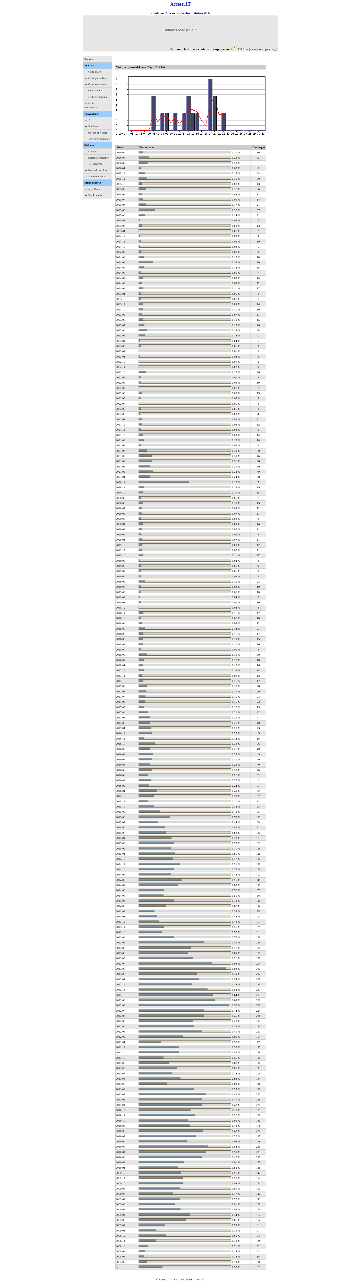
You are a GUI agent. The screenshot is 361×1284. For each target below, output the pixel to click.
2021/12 (120, 424)
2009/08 (120, 1193)
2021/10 (120, 435)
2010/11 (120, 1115)
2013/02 (120, 973)
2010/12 (120, 1110)
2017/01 (120, 728)
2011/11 (120, 1052)
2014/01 (120, 916)
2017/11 (120, 675)
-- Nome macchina (95, 176)
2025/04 (120, 215)
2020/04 (120, 523)
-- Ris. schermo (94, 163)
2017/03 (120, 717)
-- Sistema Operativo (97, 157)
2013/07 (120, 947)
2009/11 (120, 1177)
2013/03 (120, 968)
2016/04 (120, 775)
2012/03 (120, 1031)
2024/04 (120, 278)
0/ (117, 1267)
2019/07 (120, 570)
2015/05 (120, 832)
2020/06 (120, 513)
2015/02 (120, 848)
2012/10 (120, 994)
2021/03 (120, 466)
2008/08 (120, 1256)
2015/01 (120, 853)
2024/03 (120, 283)
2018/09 (120, 623)
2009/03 (120, 1219)
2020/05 (120, 518)
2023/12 (120, 298)
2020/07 (120, 508)
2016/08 (120, 754)
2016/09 (120, 748)
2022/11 (120, 366)
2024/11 (120, 241)
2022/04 (120, 403)
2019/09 (120, 560)
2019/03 (120, 592)
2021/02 (120, 471)
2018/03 (120, 654)
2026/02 (120, 162)
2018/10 (120, 618)
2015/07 (120, 822)
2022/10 (120, 372)
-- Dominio (91, 126)
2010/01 (120, 1167)
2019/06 (120, 576)
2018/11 (120, 612)
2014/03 (120, 905)
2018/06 (120, 638)
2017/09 (120, 686)
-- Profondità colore (96, 170)
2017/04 (120, 712)
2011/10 (120, 1057)
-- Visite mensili (94, 90)
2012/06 (120, 1015)
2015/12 (120, 795)
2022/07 (120, 387)
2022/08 (120, 382)
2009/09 (120, 1188)
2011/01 (120, 1104)
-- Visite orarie (93, 71)
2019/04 (120, 586)
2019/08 (120, 565)
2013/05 (120, 958)
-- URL (89, 120)
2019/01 (120, 602)
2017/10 (120, 680)
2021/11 (120, 429)
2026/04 (120, 152)
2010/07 (120, 1136)
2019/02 (120, 597)
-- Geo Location (94, 195)
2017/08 (120, 691)
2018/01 (120, 665)
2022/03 (120, 408)
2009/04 (120, 1214)
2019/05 (120, 581)
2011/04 (120, 1089)
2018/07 (120, 633)
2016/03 (120, 780)
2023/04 (120, 340)
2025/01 (120, 230)
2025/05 (120, 210)
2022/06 (120, 393)
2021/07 (120, 445)
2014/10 (120, 869)
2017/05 (120, 707)
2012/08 (120, 1005)
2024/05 (120, 272)
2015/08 (120, 817)
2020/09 (120, 497)
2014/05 (120, 895)
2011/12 (120, 1047)
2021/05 (120, 455)
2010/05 (120, 1146)
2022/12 (120, 361)
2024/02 (120, 288)
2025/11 (120, 178)
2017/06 (120, 701)
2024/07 (120, 262)
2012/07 (120, 1010)
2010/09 (120, 1125)
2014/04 (120, 900)
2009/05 (120, 1209)
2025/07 (120, 199)
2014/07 (120, 885)
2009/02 (120, 1225)
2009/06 (120, 1204)
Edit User (243, 49)
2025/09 (120, 188)
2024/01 (120, 293)
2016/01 (120, 790)
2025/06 (120, 204)
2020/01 (120, 539)
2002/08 (120, 1261)
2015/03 (120, 843)
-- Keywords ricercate (97, 138)
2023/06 (120, 330)
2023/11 (120, 304)
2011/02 (120, 1099)
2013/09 (120, 937)
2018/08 (120, 628)
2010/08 (120, 1130)
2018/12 (120, 607)
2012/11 (120, 989)
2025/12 (120, 173)
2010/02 (120, 1162)
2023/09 (120, 314)
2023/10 (120, 309)
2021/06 (120, 450)
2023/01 (120, 356)
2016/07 (120, 759)
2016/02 (120, 785)
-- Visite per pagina (96, 96)
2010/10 (120, 1120)
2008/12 (120, 1235)
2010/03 (120, 1157)
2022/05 (120, 398)
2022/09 (120, 377)
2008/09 (120, 1251)
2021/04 (120, 461)
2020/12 (120, 482)
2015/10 (120, 806)
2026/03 (120, 157)
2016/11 (120, 738)
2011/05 (120, 1083)
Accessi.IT (199, 1279)
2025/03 (120, 220)
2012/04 (120, 1026)
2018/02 (120, 660)
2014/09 (120, 874)
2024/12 (120, 236)
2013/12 (120, 921)
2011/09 (120, 1062)
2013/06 (120, 953)
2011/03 (120, 1094)
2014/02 (120, 911)
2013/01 (120, 979)
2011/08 (120, 1068)
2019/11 (120, 550)
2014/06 (120, 890)
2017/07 (120, 696)
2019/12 (120, 544)
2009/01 (120, 1230)
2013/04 (120, 963)
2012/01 (120, 1042)
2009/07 (120, 1199)
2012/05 (120, 1020)
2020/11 (120, 487)
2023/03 (120, 346)
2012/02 (120, 1036)
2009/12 (120, 1172)
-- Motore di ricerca (96, 132)
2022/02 (120, 413)
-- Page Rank (92, 188)
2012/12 (120, 984)
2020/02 (120, 534)
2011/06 (120, 1078)
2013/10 (120, 932)
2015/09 (120, 811)
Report (88, 59)
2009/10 (120, 1183)
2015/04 (120, 837)
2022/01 (120, 419)
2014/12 (120, 858)
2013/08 (120, 942)
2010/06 (120, 1141)
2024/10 (120, 246)
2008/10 (120, 1246)
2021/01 (120, 476)
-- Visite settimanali (96, 84)
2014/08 (120, 879)
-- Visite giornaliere (96, 78)
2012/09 (120, 1000)
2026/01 (120, 168)
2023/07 (120, 325)
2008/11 (120, 1240)
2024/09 (120, 251)
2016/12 (120, 733)
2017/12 (120, 670)
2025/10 (120, 183)
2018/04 (120, 649)
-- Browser (91, 151)
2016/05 (120, 769)
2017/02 (120, 722)
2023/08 (120, 319)
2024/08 (120, 257)
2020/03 (120, 529)
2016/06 (120, 764)
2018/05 (120, 644)
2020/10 (120, 492)
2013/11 (120, 927)
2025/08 (120, 194)
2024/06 (120, 267)
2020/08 (120, 503)
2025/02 (120, 225)
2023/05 (120, 335)
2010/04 (120, 1151)
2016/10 (120, 743)
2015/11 (120, 801)
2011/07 (120, 1073)
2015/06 (120, 827)
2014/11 (120, 864)
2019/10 (120, 555)
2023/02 (120, 351)
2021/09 (120, 440)
